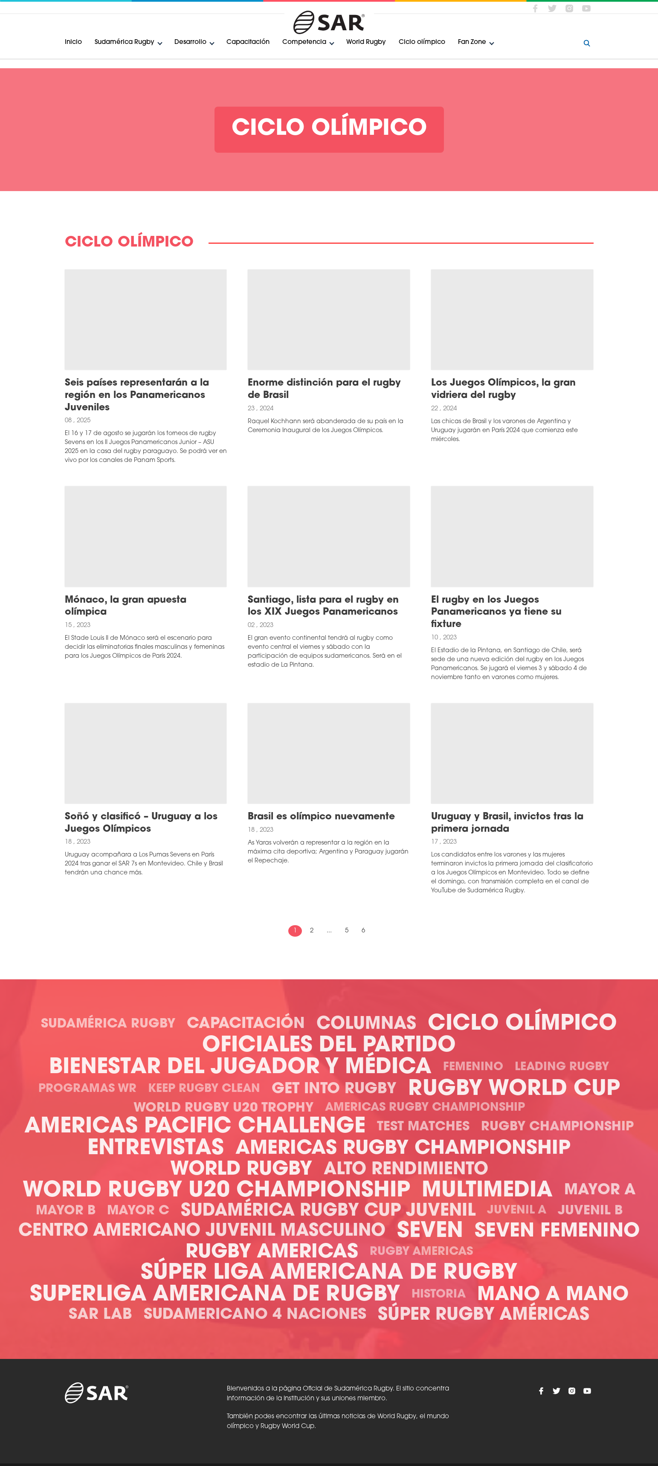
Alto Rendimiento (406, 1170)
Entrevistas (155, 1149)
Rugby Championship (557, 1127)
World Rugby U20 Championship (216, 1191)
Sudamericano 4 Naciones (255, 1315)
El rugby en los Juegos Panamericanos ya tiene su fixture (496, 612)
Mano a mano (553, 1295)
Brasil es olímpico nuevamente (321, 817)
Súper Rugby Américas (483, 1315)
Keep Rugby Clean (204, 1089)
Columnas (366, 1024)
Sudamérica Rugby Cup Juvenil (328, 1211)
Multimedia (487, 1191)
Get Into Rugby (334, 1089)
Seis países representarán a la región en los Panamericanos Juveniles (137, 395)
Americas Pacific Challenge (194, 1127)
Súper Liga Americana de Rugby (329, 1273)
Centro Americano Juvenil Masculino (202, 1231)
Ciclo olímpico (422, 42)
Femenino (473, 1067)
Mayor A (600, 1190)
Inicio (73, 42)
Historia (439, 1295)
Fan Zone (472, 42)
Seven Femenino (557, 1231)
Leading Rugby (562, 1067)
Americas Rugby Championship (425, 1108)
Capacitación (248, 42)
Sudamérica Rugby (124, 42)
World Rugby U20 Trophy (223, 1108)
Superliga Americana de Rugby (215, 1295)
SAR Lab (100, 1315)
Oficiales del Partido (329, 1046)
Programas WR (87, 1089)
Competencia (304, 42)
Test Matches (423, 1127)
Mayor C (138, 1211)
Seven (430, 1231)
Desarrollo (190, 42)
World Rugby (366, 42)
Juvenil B (590, 1211)
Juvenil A (516, 1210)
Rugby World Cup (514, 1089)
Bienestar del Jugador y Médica (240, 1068)
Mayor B (66, 1211)
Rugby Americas (272, 1252)
